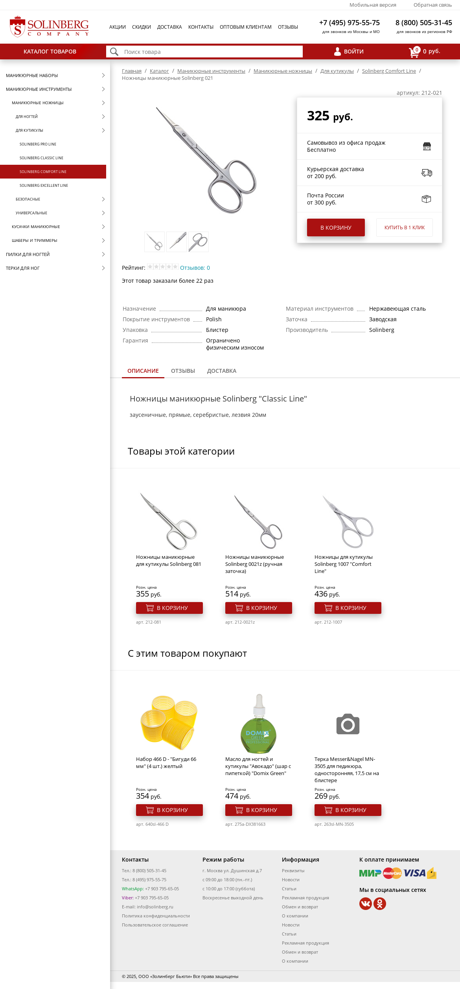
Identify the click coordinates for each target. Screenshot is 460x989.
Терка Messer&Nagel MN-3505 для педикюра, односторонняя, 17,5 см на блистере (347, 769)
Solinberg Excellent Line (44, 185)
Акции (117, 27)
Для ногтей (27, 116)
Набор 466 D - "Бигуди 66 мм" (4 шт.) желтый (166, 762)
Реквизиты (293, 870)
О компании (295, 916)
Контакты (200, 27)
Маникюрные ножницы (38, 102)
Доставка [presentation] (221, 370)
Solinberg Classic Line (41, 157)
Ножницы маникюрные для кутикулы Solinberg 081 (168, 560)
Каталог (159, 70)
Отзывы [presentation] (183, 370)
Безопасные (28, 199)
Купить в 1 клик (405, 227)
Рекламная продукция (305, 898)
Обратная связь (433, 4)
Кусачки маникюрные (36, 226)
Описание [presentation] (143, 370)
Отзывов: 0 (195, 267)
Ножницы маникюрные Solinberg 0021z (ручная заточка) (254, 564)
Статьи (289, 888)
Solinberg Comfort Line (43, 171)
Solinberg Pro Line (38, 144)
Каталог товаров (50, 51)
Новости (291, 879)
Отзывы (288, 27)
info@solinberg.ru (155, 907)
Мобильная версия (373, 4)
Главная (132, 70)
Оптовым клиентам (246, 27)
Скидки (141, 27)
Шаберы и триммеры (34, 240)
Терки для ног (23, 268)
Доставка (169, 27)
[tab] (143, 371)
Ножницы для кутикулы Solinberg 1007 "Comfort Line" (344, 564)
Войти (354, 51)
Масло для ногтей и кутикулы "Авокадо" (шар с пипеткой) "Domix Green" (258, 766)
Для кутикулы (29, 130)
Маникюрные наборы (32, 75)
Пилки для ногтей (28, 254)
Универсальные (31, 212)
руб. (424, 52)
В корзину (335, 227)
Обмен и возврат (300, 907)
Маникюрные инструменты (39, 89)
